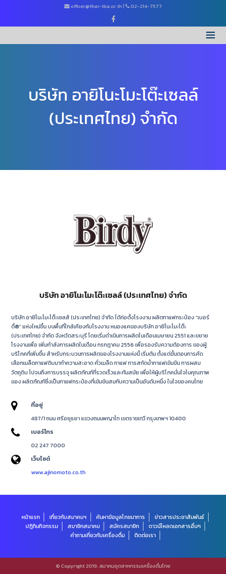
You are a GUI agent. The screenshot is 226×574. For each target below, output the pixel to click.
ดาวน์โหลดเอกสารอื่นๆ (175, 526)
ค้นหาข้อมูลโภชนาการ (120, 517)
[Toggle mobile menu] (210, 35)
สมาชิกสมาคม (84, 526)
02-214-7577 (146, 6)
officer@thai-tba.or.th (96, 6)
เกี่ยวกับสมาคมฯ (68, 517)
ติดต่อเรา (145, 535)
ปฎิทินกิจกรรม (41, 526)
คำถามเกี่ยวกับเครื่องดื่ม (97, 535)
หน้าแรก (30, 517)
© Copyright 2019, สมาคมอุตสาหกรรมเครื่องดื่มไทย (113, 566)
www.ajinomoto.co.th (58, 472)
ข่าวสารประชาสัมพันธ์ (179, 517)
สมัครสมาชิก (124, 526)
